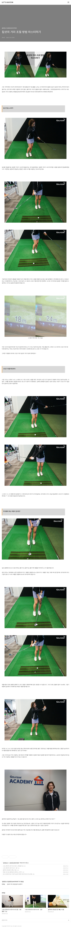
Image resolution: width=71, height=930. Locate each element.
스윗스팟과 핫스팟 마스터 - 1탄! (10, 868)
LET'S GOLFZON (7, 2)
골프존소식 (5, 863)
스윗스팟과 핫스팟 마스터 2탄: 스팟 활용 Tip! (13, 866)
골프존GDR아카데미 (14, 863)
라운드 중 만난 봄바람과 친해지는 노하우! (12, 872)
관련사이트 (4, 920)
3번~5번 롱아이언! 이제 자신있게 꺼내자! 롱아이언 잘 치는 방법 (17, 874)
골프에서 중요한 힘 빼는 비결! (10, 870)
